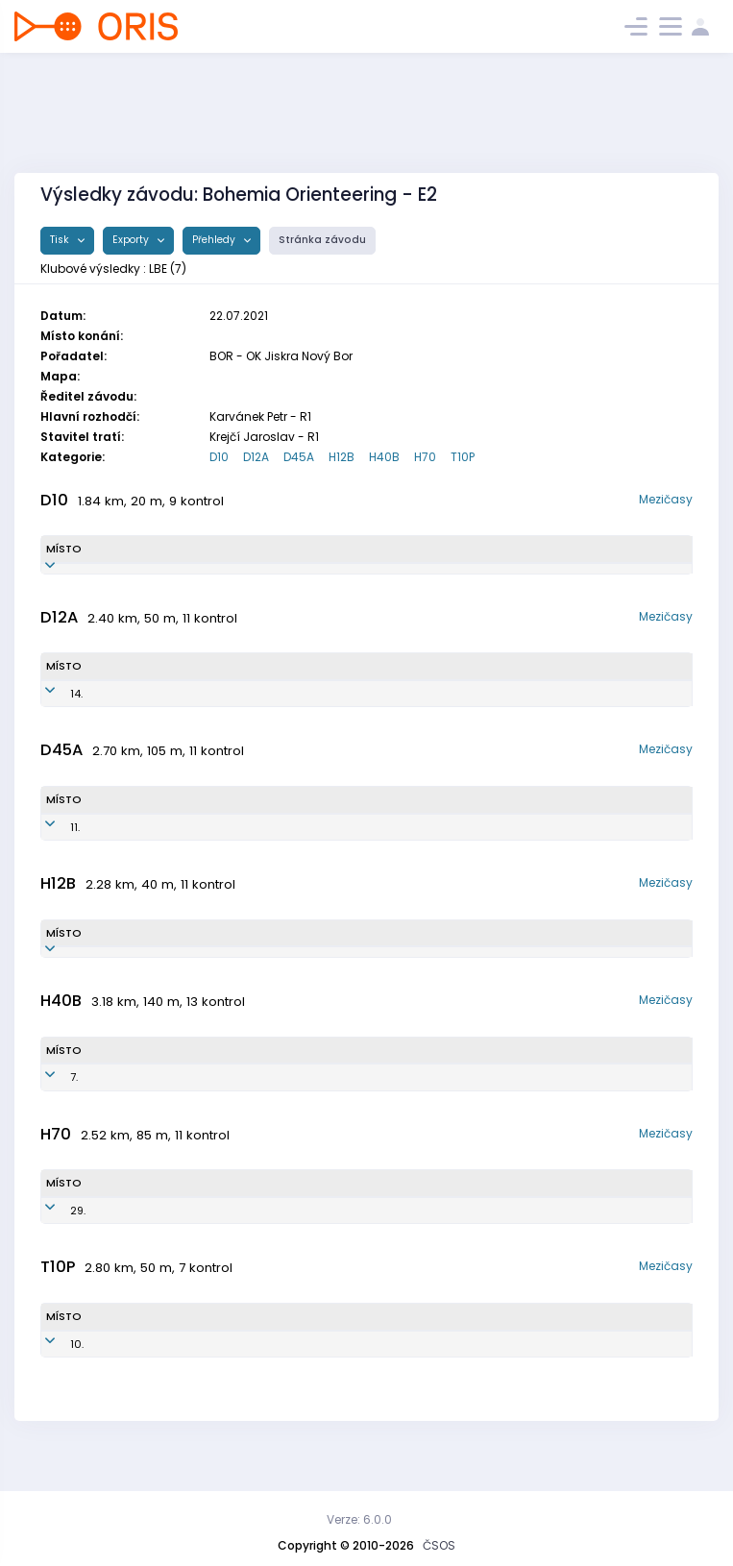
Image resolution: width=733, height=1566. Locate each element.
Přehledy (215, 239)
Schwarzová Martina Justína (179, 709)
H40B (384, 457)
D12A (256, 457)
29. (53, 1242)
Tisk (61, 239)
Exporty (132, 239)
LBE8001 (229, 1108)
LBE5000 (278, 1242)
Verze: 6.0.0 (359, 1519)
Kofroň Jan (141, 976)
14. (52, 709)
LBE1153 (311, 576)
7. (50, 1108)
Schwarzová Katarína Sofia (176, 576)
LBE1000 (233, 976)
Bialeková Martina (155, 842)
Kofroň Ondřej (146, 1375)
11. (51, 842)
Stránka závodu (322, 239)
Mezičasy (666, 499)
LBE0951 (317, 709)
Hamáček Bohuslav (158, 1242)
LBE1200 (247, 1375)
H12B (341, 457)
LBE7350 (269, 842)
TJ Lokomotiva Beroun (499, 576)
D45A (298, 457)
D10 (219, 457)
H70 (425, 457)
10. (53, 1375)
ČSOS (439, 1545)
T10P (463, 457)
